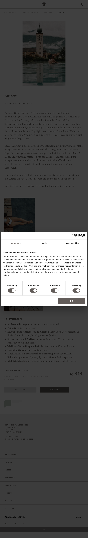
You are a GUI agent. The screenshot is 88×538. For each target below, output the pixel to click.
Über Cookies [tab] (72, 243)
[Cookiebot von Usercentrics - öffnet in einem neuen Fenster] (73, 236)
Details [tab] (44, 243)
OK (71, 301)
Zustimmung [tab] (15, 243)
